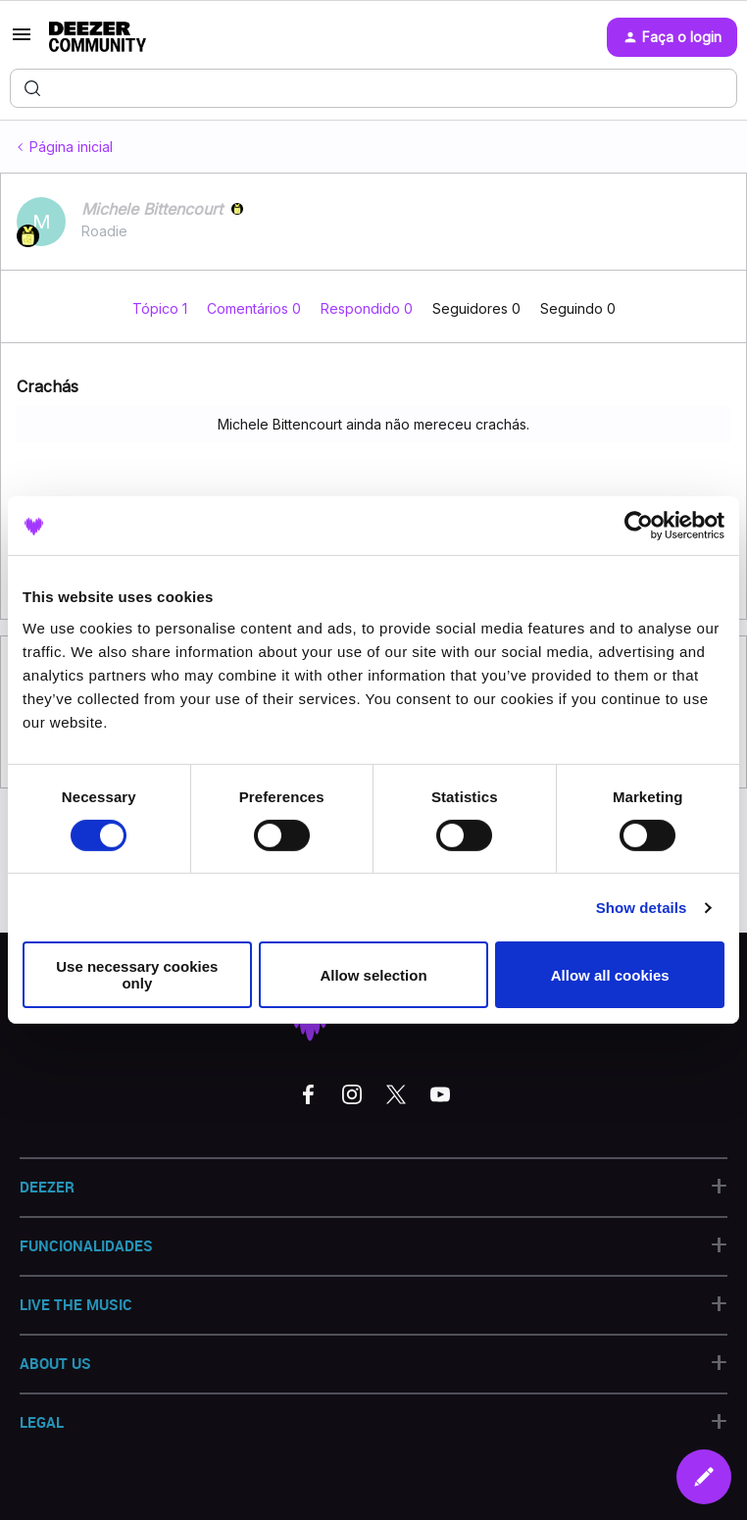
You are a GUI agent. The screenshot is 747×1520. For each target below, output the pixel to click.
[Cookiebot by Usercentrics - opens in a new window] (638, 525)
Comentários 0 (256, 308)
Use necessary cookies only (137, 974)
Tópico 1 (161, 308)
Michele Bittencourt (152, 209)
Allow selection (373, 975)
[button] (21, 40)
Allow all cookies (610, 975)
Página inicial (71, 146)
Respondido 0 (369, 308)
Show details (641, 907)
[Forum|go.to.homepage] (97, 37)
